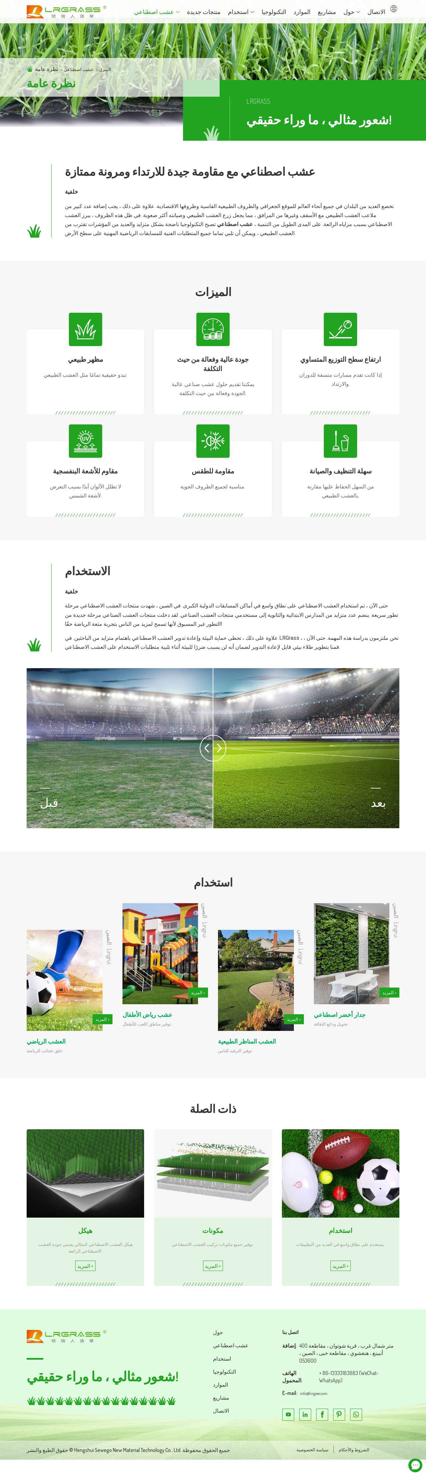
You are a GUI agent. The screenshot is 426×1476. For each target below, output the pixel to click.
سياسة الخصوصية (302, 1465)
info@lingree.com (317, 1408)
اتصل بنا (292, 1346)
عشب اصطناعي (82, 69)
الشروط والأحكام (350, 1465)
